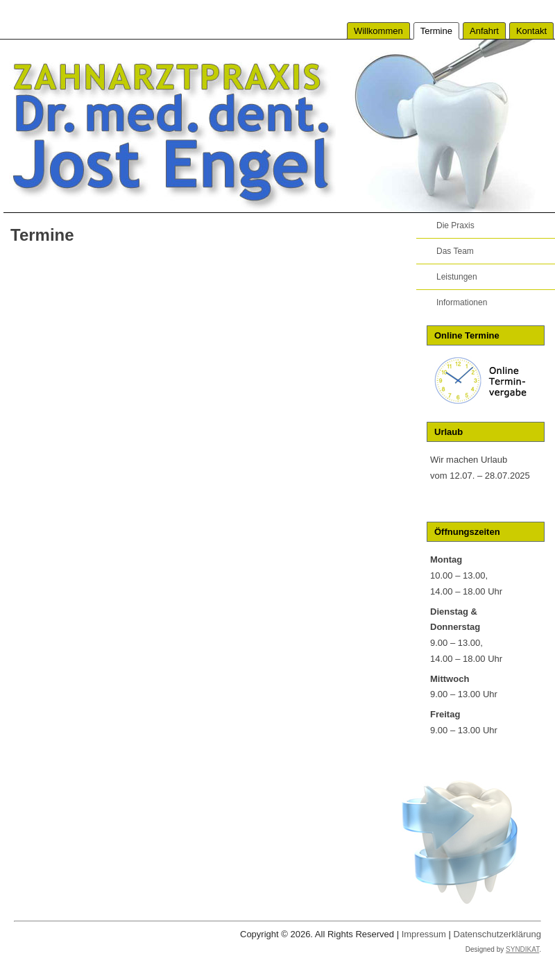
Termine (436, 31)
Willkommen (378, 31)
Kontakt (531, 31)
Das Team (455, 251)
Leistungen (456, 277)
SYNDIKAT (522, 949)
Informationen (461, 302)
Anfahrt (484, 31)
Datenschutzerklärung (497, 934)
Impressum (424, 934)
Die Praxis (455, 225)
